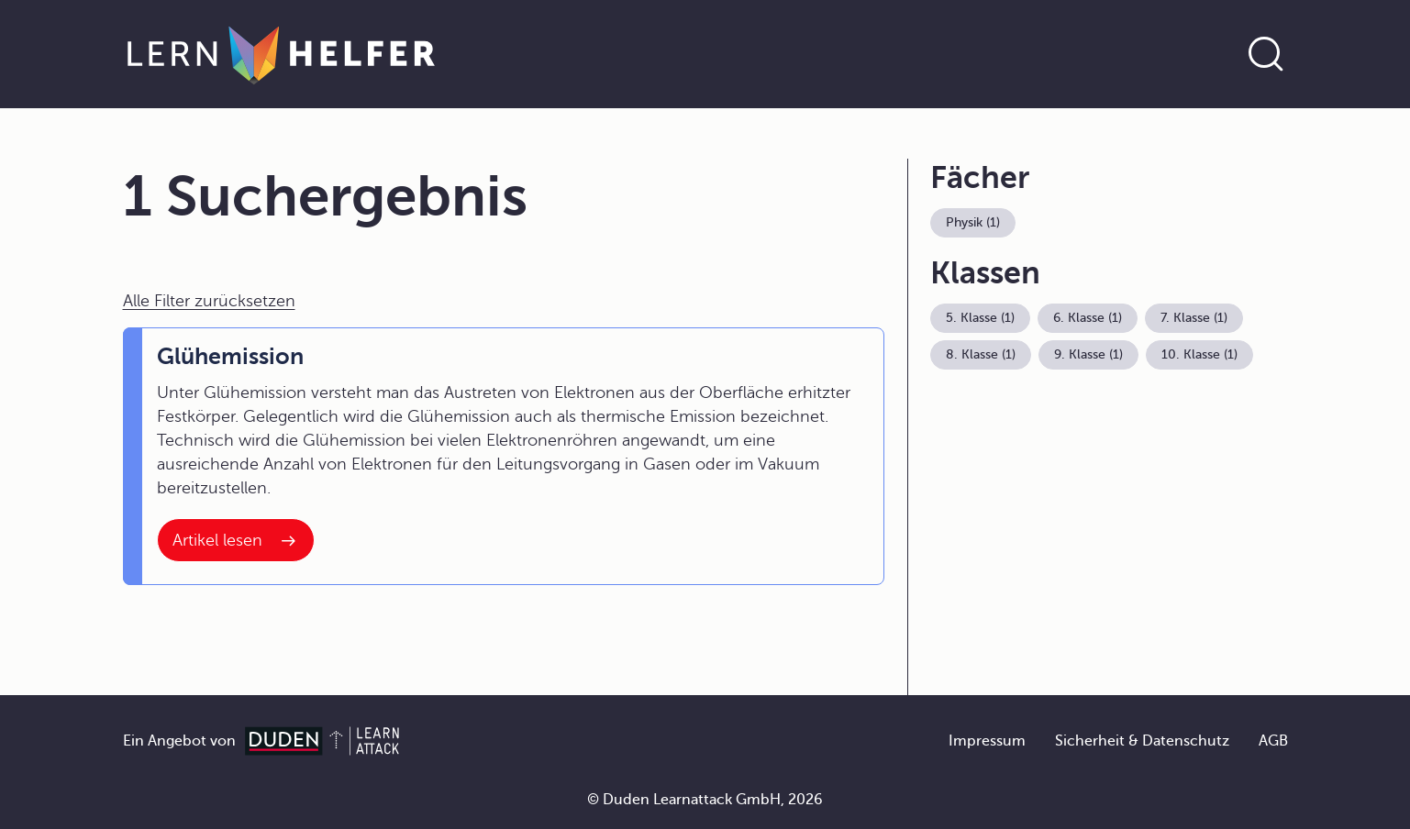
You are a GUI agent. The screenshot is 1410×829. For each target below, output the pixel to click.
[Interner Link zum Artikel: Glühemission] (236, 540)
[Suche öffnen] (1266, 54)
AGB (1273, 741)
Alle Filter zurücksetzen (209, 301)
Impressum (987, 741)
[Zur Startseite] (281, 54)
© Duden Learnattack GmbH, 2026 (705, 799)
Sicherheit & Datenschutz (1142, 741)
